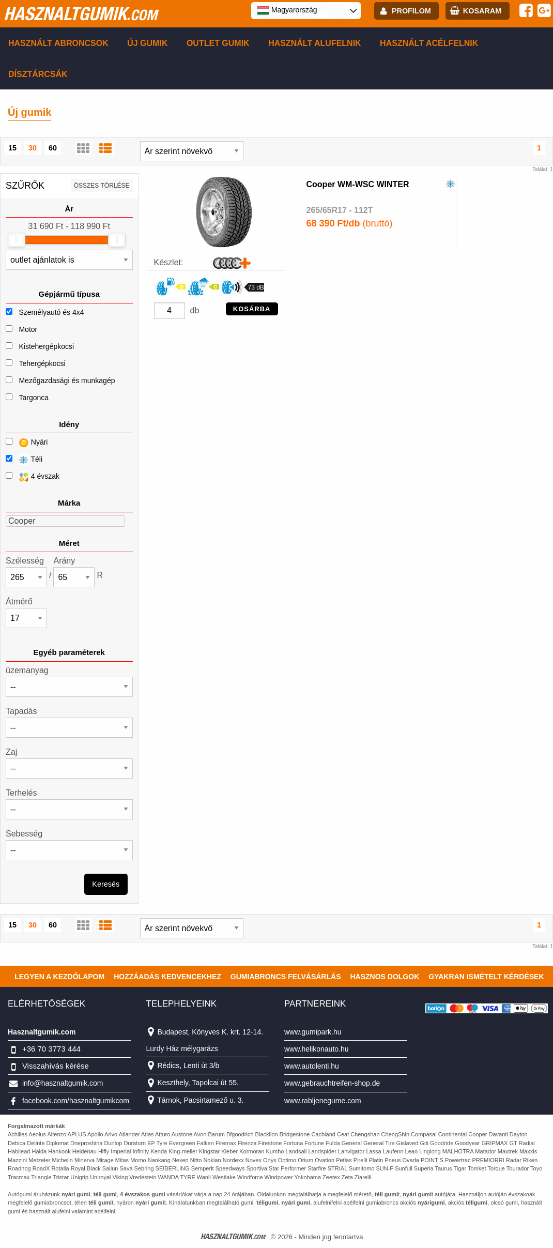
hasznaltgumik (80, 13)
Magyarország (287, 10)
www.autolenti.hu (311, 1066)
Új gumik (147, 43)
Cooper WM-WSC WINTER (357, 184)
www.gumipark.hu (313, 1032)
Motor (28, 329)
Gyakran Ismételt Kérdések (486, 976)
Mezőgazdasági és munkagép (67, 380)
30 (32, 148)
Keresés (105, 884)
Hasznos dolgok (384, 976)
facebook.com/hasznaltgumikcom (75, 1101)
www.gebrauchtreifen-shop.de (332, 1083)
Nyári (27, 442)
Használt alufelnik (314, 43)
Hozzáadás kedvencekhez (167, 976)
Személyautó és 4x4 (51, 312)
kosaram (482, 11)
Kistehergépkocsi (46, 346)
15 (12, 148)
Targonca (34, 397)
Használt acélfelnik (429, 43)
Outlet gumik (218, 43)
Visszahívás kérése (55, 1065)
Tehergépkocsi (42, 363)
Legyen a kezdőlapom (59, 976)
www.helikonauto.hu (316, 1049)
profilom (411, 11)
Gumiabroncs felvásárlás (286, 976)
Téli (24, 459)
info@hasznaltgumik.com (62, 1083)
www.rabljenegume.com (322, 1101)
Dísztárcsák (38, 74)
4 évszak (32, 476)
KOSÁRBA (252, 309)
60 (53, 148)
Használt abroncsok (58, 43)
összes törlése (102, 185)
